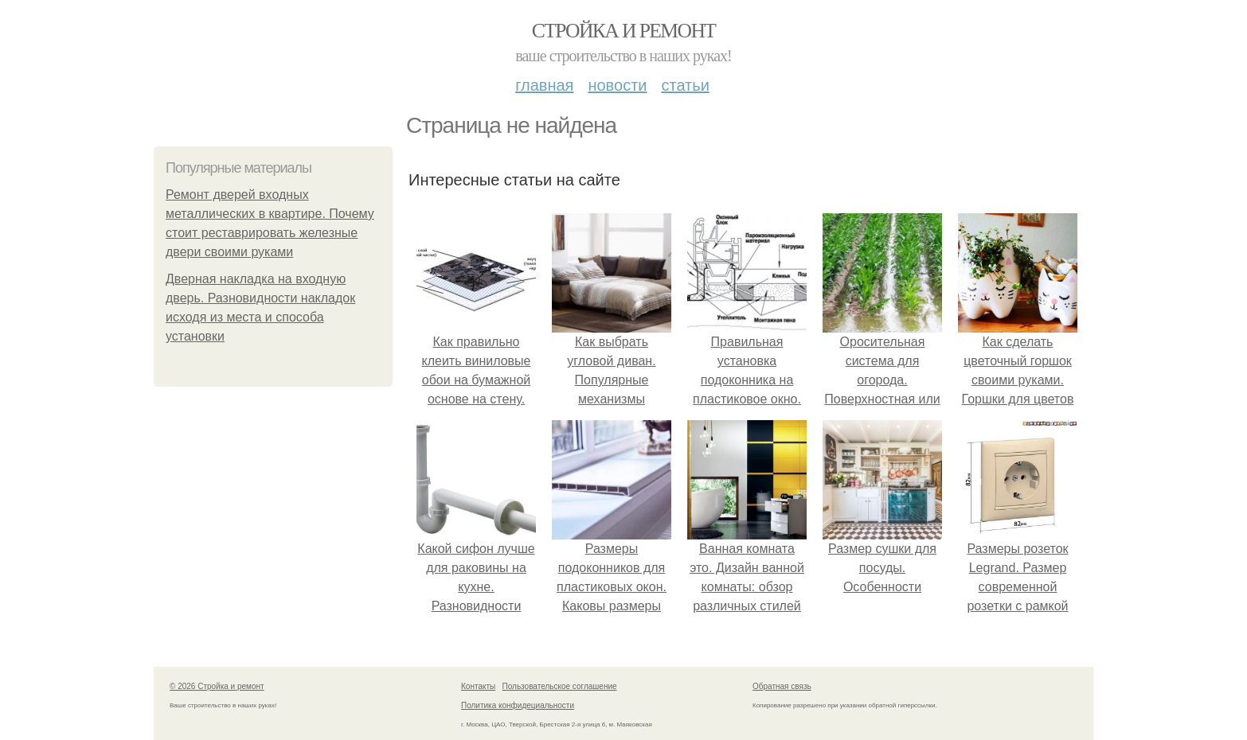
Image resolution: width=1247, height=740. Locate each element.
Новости (617, 85)
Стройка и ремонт (624, 30)
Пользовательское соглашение (559, 686)
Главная (544, 85)
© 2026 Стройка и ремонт (217, 686)
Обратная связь (781, 686)
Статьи (685, 85)
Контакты (478, 686)
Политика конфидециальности (517, 705)
